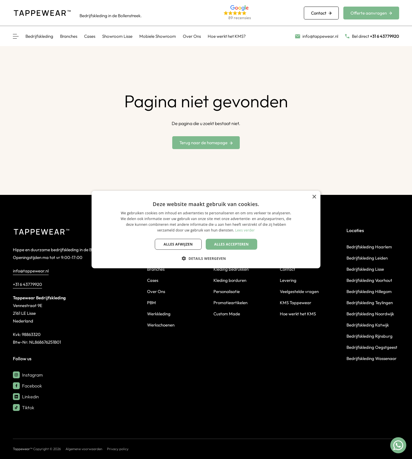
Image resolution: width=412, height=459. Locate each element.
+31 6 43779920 (27, 284)
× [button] (314, 197)
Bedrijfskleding (39, 36)
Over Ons (192, 36)
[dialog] (206, 229)
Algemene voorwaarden (84, 449)
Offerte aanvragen (371, 13)
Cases (89, 36)
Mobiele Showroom (157, 36)
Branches (68, 36)
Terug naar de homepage (206, 142)
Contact (321, 13)
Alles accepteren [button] (231, 244)
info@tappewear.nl (31, 271)
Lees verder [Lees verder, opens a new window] (245, 229)
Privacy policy (117, 449)
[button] (257, 13)
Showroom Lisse (117, 36)
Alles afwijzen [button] (178, 244)
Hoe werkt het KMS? (227, 36)
